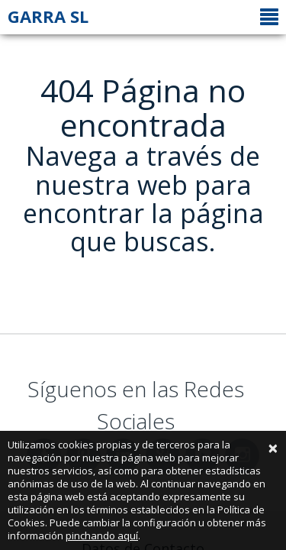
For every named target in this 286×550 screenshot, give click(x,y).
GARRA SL (48, 16)
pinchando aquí (102, 535)
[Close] (273, 447)
